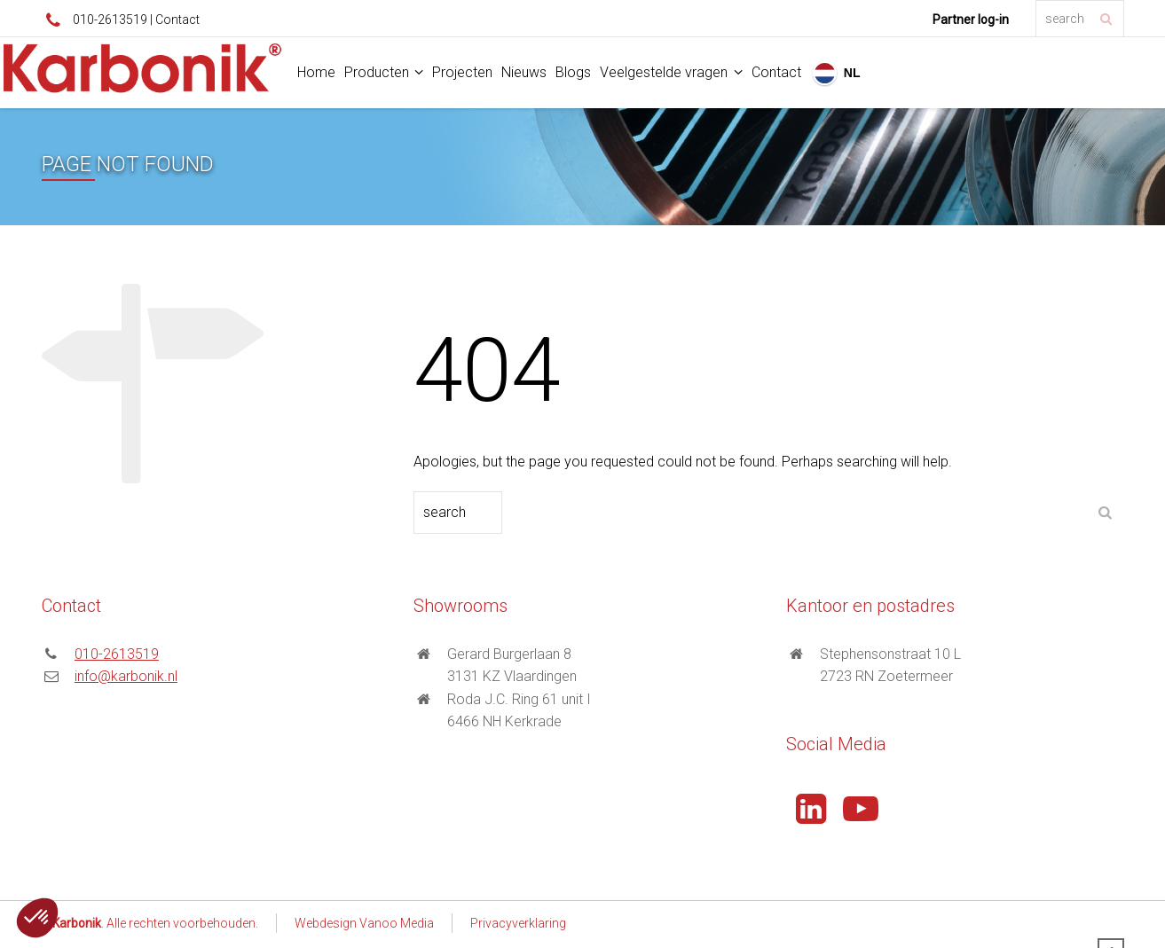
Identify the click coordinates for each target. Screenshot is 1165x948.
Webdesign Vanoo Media (364, 923)
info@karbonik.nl (126, 676)
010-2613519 (110, 19)
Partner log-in (971, 19)
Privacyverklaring (518, 923)
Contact (177, 19)
